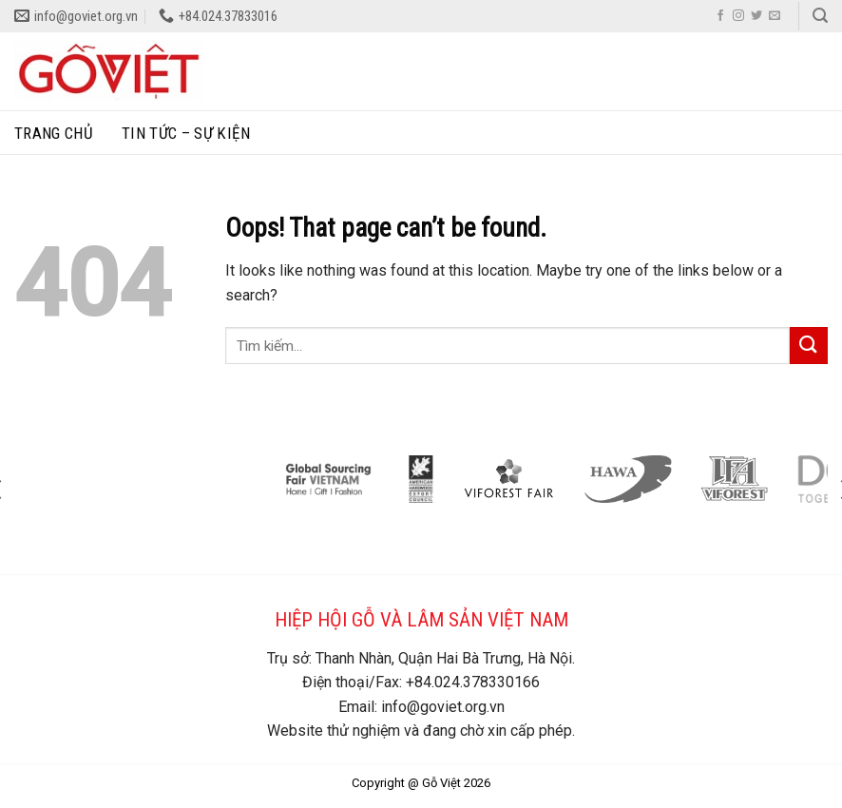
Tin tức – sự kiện (186, 133)
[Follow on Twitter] (756, 16)
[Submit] (809, 345)
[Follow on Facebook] (720, 16)
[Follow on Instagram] (738, 16)
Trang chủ (53, 133)
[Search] (820, 15)
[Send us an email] (774, 16)
